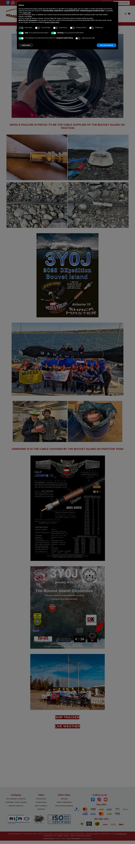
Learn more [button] (26, 45)
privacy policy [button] (73, 9)
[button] (115, 5)
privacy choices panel (52, 22)
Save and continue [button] (106, 45)
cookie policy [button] (27, 13)
